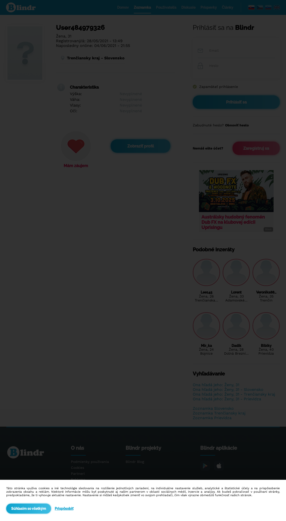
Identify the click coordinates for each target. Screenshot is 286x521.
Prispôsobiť (64, 509)
